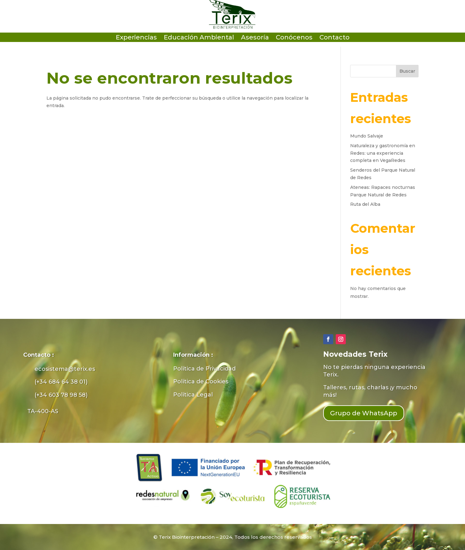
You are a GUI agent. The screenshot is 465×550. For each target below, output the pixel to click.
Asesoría (255, 38)
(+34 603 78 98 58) (61, 395)
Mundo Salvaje (366, 136)
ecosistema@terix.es (65, 369)
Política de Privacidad (204, 368)
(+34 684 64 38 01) (61, 381)
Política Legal (193, 394)
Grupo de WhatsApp (363, 413)
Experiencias (136, 38)
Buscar (407, 71)
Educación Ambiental (199, 38)
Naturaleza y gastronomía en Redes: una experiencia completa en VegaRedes (382, 153)
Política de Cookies (200, 381)
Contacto (334, 38)
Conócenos (294, 38)
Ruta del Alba (365, 204)
